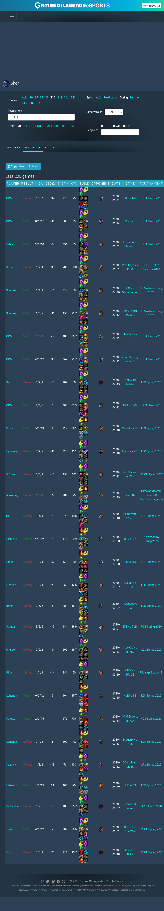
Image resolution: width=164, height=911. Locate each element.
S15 (31, 103)
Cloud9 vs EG (130, 428)
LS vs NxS (130, 221)
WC (118, 126)
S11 (59, 97)
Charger (11, 649)
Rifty (9, 672)
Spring (124, 97)
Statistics (13, 147)
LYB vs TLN (130, 626)
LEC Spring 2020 (151, 451)
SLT (8, 516)
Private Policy (114, 881)
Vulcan (10, 428)
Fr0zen (10, 474)
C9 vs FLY (130, 539)
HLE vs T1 (130, 785)
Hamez (10, 626)
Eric (8, 852)
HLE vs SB (130, 695)
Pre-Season (110, 97)
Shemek (11, 290)
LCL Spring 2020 (151, 649)
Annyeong (12, 495)
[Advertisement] (67, 49)
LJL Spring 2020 (151, 562)
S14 (24, 103)
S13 (73, 97)
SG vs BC (130, 562)
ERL (128, 126)
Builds (49, 147)
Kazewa (11, 764)
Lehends (11, 695)
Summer (135, 97)
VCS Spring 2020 (151, 718)
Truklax (10, 829)
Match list (32, 147)
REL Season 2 (151, 198)
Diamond (11, 539)
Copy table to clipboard (23, 166)
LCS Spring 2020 (151, 428)
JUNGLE (39, 126)
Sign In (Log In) (151, 6)
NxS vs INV (130, 405)
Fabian (10, 244)
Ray (8, 382)
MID (49, 126)
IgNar (9, 605)
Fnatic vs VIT (130, 451)
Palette (10, 718)
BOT (57, 126)
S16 (38, 103)
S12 (66, 97)
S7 (36, 97)
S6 (31, 97)
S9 (46, 97)
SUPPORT (68, 126)
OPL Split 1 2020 (151, 806)
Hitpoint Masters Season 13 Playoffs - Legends (151, 495)
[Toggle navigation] (12, 16)
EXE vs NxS (130, 198)
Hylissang (12, 451)
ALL (24, 97)
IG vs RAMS (130, 495)
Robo (9, 267)
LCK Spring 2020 (151, 382)
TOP (28, 126)
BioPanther (13, 806)
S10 (52, 97)
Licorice (11, 585)
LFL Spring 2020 (151, 516)
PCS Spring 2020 (151, 626)
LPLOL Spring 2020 (151, 474)
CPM (9, 198)
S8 (41, 97)
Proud (10, 562)
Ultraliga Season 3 (151, 672)
